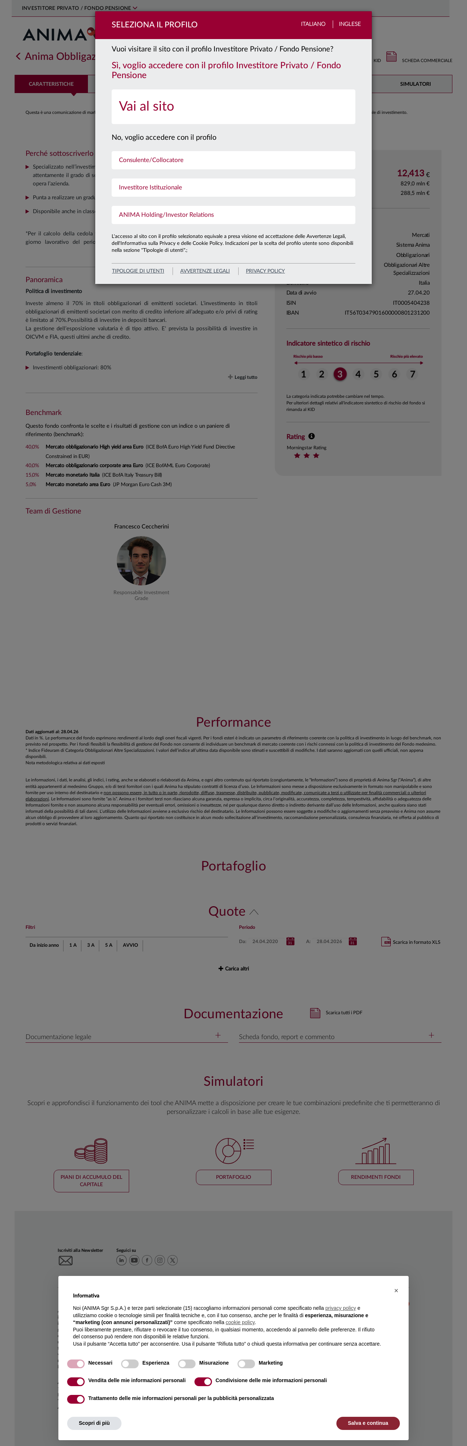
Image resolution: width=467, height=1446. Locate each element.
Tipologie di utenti (138, 271)
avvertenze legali (205, 271)
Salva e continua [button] (368, 1423)
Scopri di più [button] (94, 1423)
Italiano (313, 24)
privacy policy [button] (340, 1308)
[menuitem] (233, 106)
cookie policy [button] (240, 1322)
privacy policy (265, 271)
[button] (396, 1290)
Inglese (350, 24)
